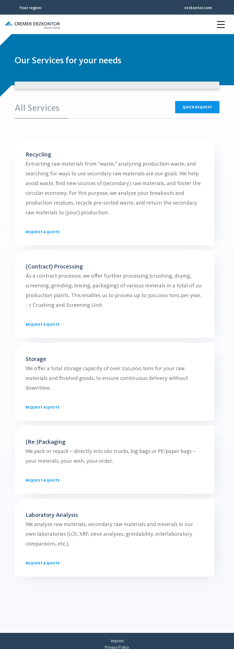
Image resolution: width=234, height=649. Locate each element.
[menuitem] (117, 641)
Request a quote (43, 232)
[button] (32, 24)
